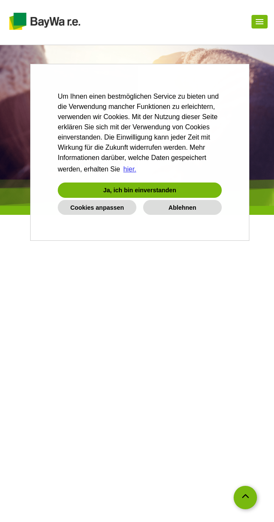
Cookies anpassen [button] (97, 207)
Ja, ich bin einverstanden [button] (139, 190)
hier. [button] (129, 169)
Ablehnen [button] (183, 207)
